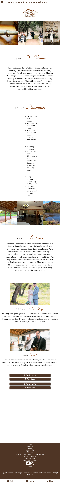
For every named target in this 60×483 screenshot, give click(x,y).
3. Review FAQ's (30, 384)
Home (30, 444)
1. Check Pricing (30, 375)
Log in (57, 477)
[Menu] (2, 3)
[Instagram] (32, 464)
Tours (30, 448)
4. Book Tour (30, 388)
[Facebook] (28, 464)
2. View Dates (30, 379)
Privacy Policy (30, 450)
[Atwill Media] (32, 470)
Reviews (30, 446)
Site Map (30, 452)
